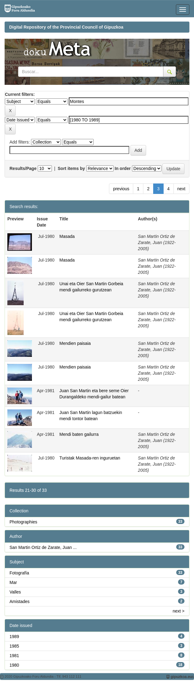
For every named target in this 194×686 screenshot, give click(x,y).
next (181, 188)
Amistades (19, 601)
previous (121, 188)
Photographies (23, 521)
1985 (14, 646)
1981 (14, 655)
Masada (67, 236)
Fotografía (19, 572)
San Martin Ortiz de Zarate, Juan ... (43, 547)
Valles (15, 591)
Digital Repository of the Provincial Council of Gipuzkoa (66, 27)
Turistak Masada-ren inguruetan (90, 457)
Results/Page (23, 168)
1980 (14, 665)
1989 (14, 636)
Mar (13, 582)
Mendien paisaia (75, 343)
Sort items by (71, 168)
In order (123, 168)
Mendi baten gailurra (79, 434)
